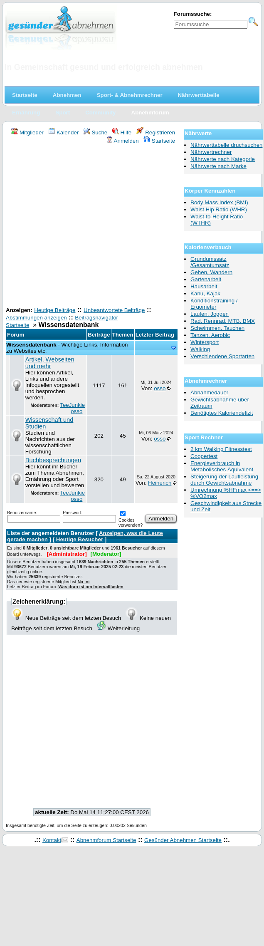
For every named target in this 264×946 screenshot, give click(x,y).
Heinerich (159, 483)
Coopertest (203, 456)
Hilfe (121, 132)
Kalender (63, 132)
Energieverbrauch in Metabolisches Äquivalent (221, 466)
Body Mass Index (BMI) (219, 202)
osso (76, 411)
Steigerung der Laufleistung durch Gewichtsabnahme (224, 479)
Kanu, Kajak (205, 293)
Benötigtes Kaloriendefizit (221, 413)
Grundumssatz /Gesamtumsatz (209, 262)
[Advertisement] (78, 227)
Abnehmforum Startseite (106, 840)
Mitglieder (27, 132)
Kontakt (51, 840)
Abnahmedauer (209, 392)
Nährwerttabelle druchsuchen (226, 145)
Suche (96, 132)
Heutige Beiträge (54, 310)
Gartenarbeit (205, 279)
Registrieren (155, 132)
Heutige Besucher (79, 539)
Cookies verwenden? (130, 519)
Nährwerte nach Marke (218, 166)
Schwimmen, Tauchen (217, 328)
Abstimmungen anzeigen (36, 318)
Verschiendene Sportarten (222, 356)
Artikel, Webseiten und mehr (49, 362)
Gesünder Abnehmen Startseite (183, 840)
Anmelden (122, 141)
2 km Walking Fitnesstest (221, 449)
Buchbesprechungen (53, 460)
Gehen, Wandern (211, 272)
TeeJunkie (72, 405)
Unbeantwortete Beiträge (114, 310)
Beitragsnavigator (96, 318)
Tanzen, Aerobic (210, 335)
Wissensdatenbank (31, 345)
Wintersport (204, 342)
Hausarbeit (203, 286)
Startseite (159, 141)
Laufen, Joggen (209, 314)
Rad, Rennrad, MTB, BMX (222, 321)
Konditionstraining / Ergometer (213, 303)
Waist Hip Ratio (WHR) (218, 209)
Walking (200, 349)
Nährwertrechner (211, 152)
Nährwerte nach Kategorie (222, 159)
